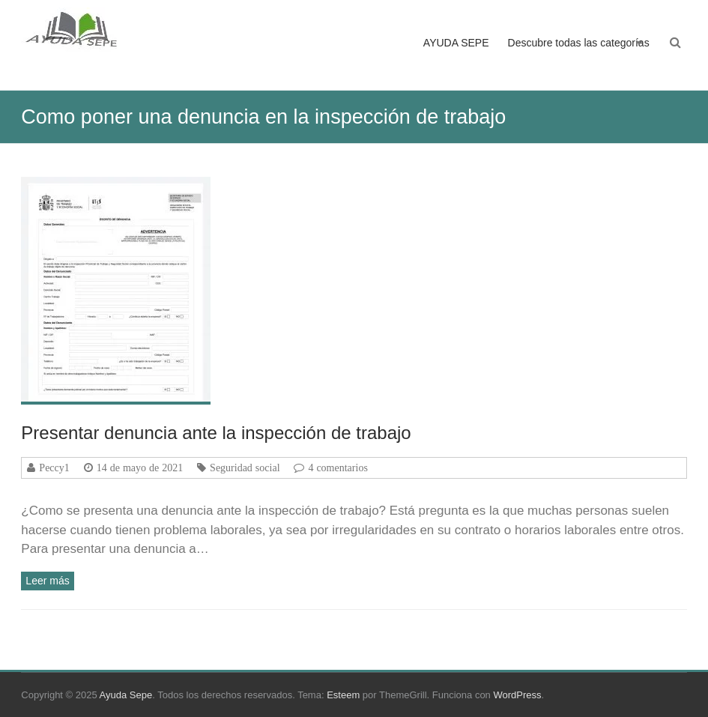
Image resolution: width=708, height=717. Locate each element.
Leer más (47, 581)
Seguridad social (244, 467)
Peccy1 (54, 467)
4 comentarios (337, 467)
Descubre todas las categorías (579, 43)
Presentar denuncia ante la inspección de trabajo (216, 433)
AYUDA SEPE (456, 43)
